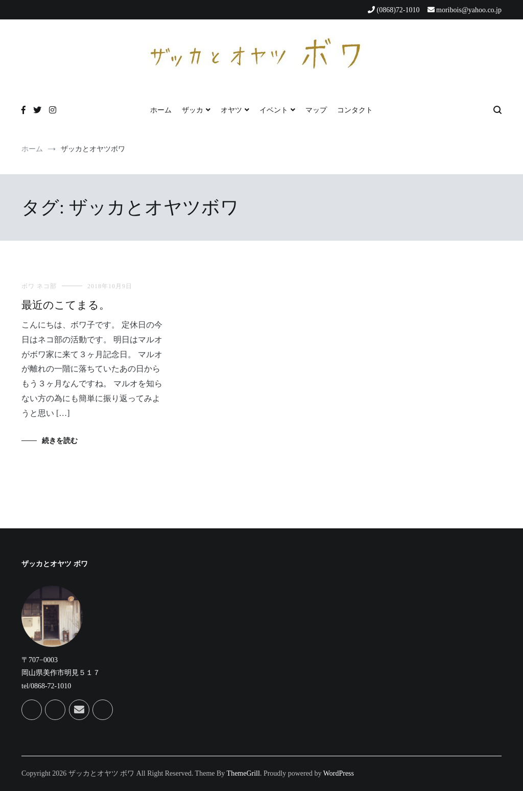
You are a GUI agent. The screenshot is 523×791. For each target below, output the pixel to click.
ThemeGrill (243, 773)
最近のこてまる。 (65, 305)
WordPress (338, 773)
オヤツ (231, 110)
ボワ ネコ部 (39, 286)
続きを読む (60, 441)
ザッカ (192, 110)
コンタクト (355, 110)
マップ (316, 110)
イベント (273, 110)
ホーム (161, 110)
